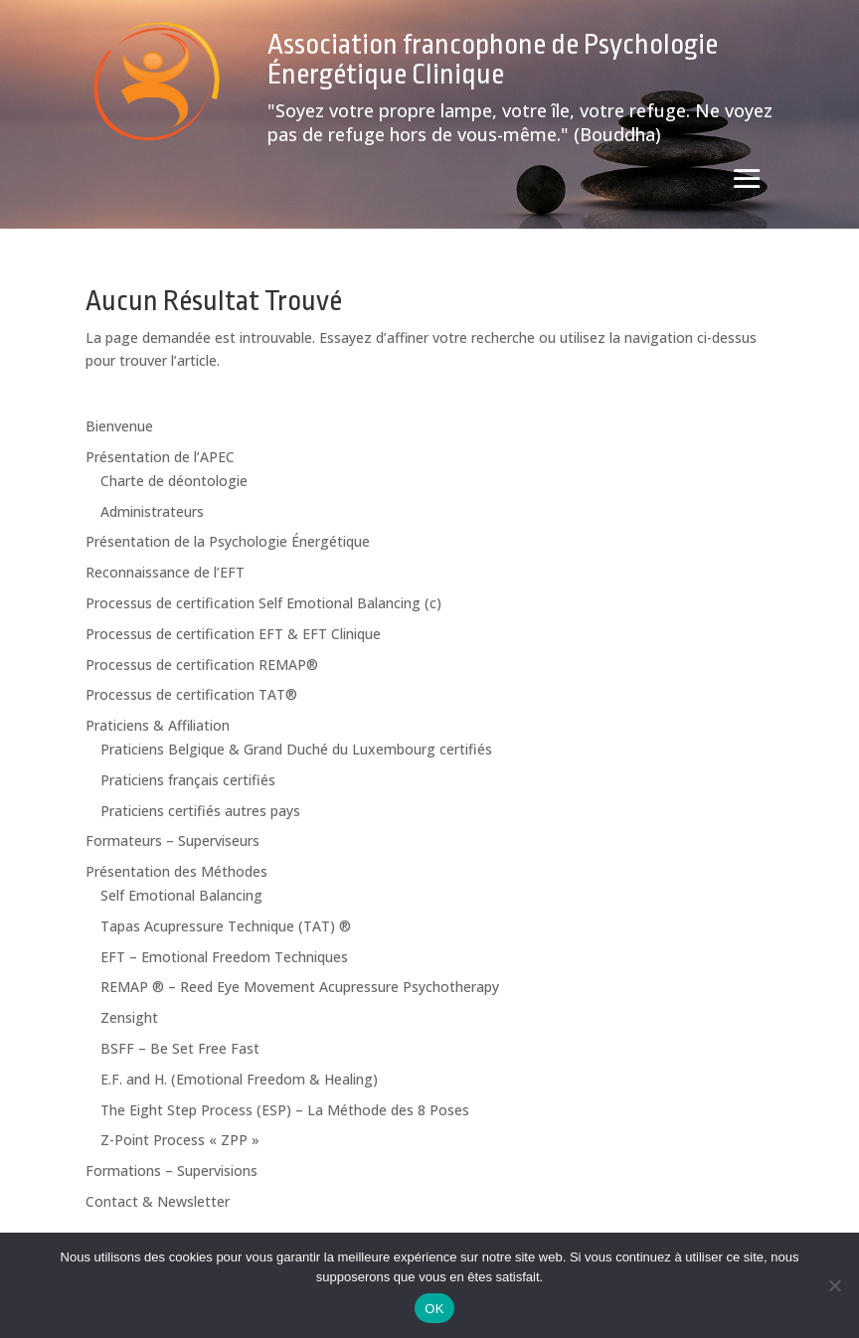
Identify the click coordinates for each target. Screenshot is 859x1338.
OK (434, 1308)
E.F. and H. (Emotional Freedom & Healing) (239, 1079)
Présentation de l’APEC (160, 456)
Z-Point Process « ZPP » (179, 1139)
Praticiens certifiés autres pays (200, 810)
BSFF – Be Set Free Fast (179, 1048)
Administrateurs (152, 511)
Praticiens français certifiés (187, 779)
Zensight (129, 1017)
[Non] (834, 1285)
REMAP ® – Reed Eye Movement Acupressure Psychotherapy (299, 986)
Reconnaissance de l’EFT (165, 572)
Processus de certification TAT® (191, 694)
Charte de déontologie (174, 480)
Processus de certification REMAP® (202, 664)
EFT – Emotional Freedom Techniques (224, 956)
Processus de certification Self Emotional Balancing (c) (263, 602)
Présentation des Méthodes (176, 871)
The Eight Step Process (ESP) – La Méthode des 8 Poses (284, 1109)
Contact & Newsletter (158, 1201)
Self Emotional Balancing (181, 895)
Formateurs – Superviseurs (172, 840)
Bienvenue (119, 426)
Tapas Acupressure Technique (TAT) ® (225, 926)
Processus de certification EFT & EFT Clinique (233, 633)
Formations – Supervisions (172, 1170)
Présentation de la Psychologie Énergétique (228, 541)
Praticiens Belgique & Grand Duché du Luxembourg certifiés (296, 749)
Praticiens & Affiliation (158, 725)
